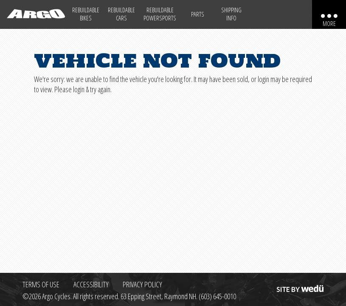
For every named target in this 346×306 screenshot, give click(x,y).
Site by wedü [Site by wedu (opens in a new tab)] (299, 284)
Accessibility (91, 284)
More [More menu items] (329, 24)
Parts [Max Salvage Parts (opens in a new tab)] (197, 14)
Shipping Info (231, 14)
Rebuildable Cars (121, 14)
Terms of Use (41, 284)
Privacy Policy (142, 284)
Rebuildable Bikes (85, 14)
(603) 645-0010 (217, 296)
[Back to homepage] (34, 14)
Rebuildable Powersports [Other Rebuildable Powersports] (159, 14)
